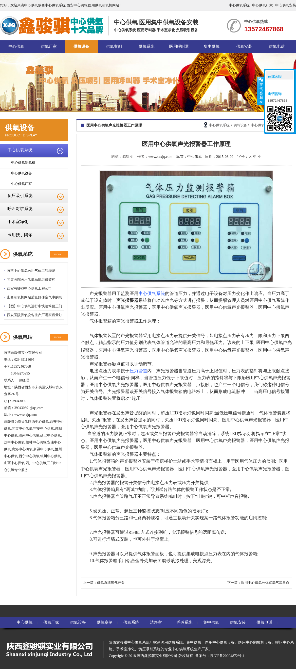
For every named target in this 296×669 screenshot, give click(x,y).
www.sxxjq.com (160, 157)
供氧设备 (81, 46)
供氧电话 (277, 46)
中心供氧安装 (285, 5)
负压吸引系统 (20, 195)
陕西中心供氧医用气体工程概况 (31, 271)
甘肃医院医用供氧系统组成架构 (31, 279)
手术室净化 (17, 221)
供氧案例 (114, 46)
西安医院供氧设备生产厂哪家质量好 (34, 315)
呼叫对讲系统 (20, 208)
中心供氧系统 (239, 5)
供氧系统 (146, 46)
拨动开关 (186, 517)
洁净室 (156, 622)
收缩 (260, 90)
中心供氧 (16, 46)
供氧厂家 (49, 46)
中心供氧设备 (21, 173)
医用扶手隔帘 (20, 234)
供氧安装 (244, 46)
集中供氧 (212, 46)
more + (59, 254)
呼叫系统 (184, 622)
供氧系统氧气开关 (111, 583)
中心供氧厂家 (262, 5)
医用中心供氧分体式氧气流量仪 (265, 583)
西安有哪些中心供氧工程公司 (29, 288)
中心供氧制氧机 (23, 162)
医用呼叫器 (179, 46)
